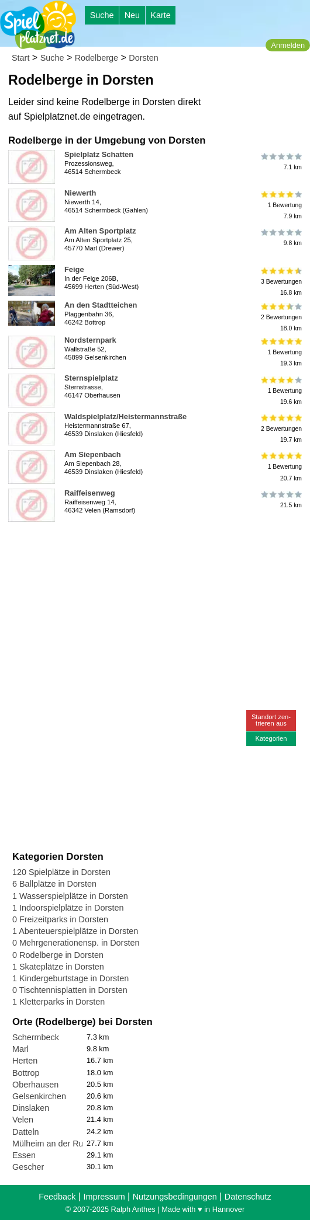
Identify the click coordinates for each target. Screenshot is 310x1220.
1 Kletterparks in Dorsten (58, 1001)
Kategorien (271, 738)
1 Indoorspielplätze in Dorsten (67, 907)
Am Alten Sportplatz (100, 230)
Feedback (57, 1196)
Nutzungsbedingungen (175, 1196)
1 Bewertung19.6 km (280, 390)
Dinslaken (30, 1108)
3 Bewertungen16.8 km (280, 281)
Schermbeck (35, 1037)
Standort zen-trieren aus (271, 720)
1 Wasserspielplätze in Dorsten (70, 896)
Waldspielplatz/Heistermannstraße (125, 416)
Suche (102, 15)
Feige (74, 269)
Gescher (28, 1167)
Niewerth (80, 193)
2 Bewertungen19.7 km (280, 428)
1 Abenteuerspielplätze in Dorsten (75, 931)
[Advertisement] (145, 544)
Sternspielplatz (91, 378)
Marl (20, 1049)
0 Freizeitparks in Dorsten (60, 919)
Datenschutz (248, 1196)
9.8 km (280, 237)
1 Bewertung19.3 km (280, 352)
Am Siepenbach (92, 454)
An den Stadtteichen (100, 305)
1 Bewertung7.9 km (280, 205)
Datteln (25, 1132)
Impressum (104, 1196)
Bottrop (25, 1073)
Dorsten (143, 57)
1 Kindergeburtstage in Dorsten (70, 978)
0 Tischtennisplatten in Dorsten (70, 990)
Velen (22, 1119)
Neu (132, 15)
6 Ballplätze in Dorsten (54, 883)
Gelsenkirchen (39, 1096)
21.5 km (280, 499)
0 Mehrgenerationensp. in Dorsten (76, 942)
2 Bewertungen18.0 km (280, 317)
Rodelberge (96, 57)
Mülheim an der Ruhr (51, 1143)
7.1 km (280, 161)
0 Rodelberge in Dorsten (58, 955)
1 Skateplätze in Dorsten (58, 966)
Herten (24, 1060)
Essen (24, 1155)
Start (20, 57)
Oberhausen (35, 1084)
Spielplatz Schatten (98, 154)
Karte (160, 15)
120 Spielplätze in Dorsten (61, 872)
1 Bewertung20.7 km (280, 466)
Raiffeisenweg (89, 493)
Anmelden (288, 45)
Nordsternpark (90, 340)
